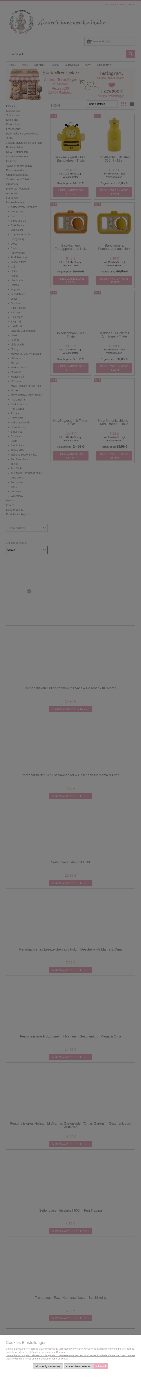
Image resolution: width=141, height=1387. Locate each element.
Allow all (101, 1366)
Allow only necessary (48, 1366)
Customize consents (78, 1366)
